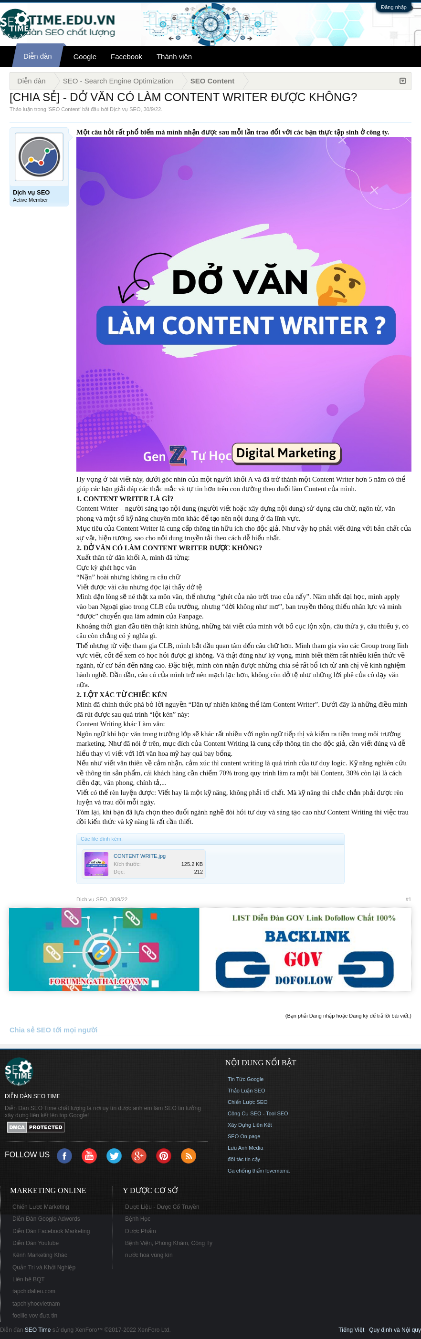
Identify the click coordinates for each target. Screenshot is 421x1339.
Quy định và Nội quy (395, 1330)
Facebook (126, 56)
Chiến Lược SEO (248, 1102)
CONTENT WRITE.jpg (140, 856)
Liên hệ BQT (28, 1279)
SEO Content (64, 109)
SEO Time (38, 1330)
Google (85, 56)
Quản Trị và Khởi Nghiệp (43, 1267)
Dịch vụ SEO (125, 109)
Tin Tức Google (245, 1079)
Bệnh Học (137, 1218)
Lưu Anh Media (245, 1148)
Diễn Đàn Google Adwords (46, 1218)
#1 (408, 899)
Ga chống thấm (246, 1171)
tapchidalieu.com (33, 1291)
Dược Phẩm (140, 1231)
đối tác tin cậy (244, 1159)
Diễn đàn (37, 56)
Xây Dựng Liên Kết (250, 1125)
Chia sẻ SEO (30, 1030)
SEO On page (244, 1136)
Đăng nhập (394, 7)
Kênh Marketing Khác (39, 1255)
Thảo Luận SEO (246, 1090)
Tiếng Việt (351, 1330)
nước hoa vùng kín (149, 1255)
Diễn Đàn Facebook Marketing (51, 1231)
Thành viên (174, 56)
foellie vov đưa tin (34, 1315)
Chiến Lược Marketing (40, 1207)
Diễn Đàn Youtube (35, 1243)
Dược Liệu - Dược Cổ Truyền (162, 1207)
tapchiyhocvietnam (36, 1303)
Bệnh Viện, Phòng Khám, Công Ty (168, 1243)
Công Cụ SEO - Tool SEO (258, 1113)
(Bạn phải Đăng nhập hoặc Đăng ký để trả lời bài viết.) (348, 1016)
